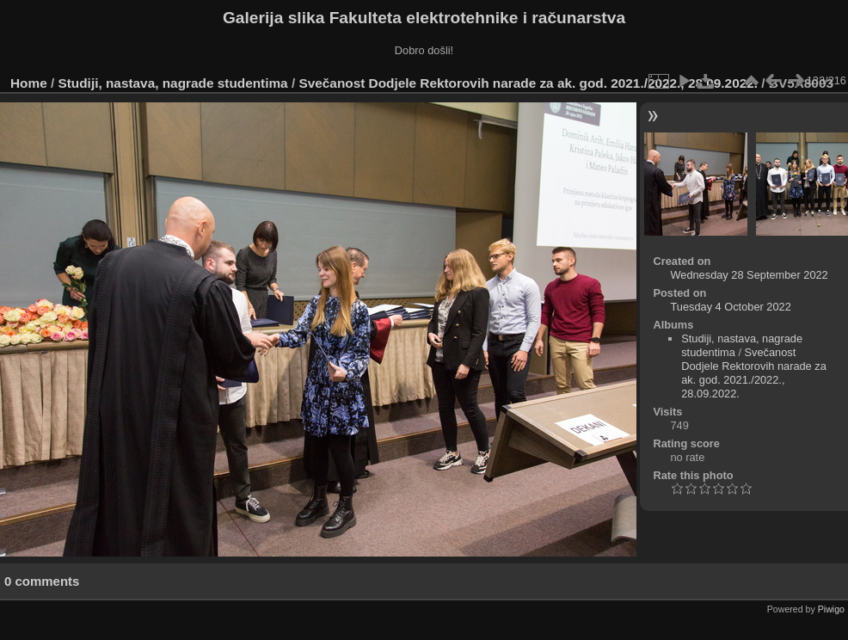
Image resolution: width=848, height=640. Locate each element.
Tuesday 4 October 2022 (730, 306)
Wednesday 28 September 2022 (748, 274)
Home (28, 83)
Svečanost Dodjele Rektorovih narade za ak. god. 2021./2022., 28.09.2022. (528, 83)
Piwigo (831, 609)
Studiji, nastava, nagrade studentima (173, 83)
